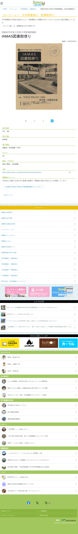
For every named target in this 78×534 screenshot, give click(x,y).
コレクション (13, 9)
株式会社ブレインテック (69, 520)
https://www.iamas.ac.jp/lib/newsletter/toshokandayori (21, 172)
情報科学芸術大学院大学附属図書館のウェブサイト (24, 187)
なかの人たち (5, 352)
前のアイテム (8, 195)
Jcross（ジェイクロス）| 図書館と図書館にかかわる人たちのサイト (39, 3)
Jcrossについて (6, 511)
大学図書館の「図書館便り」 (29, 9)
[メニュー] (3, 3)
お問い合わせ (44, 515)
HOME (5, 9)
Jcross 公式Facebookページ (28, 502)
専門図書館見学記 (7, 400)
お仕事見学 (5, 376)
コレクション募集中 (15, 292)
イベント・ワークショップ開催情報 (62, 292)
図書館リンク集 (39, 292)
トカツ (3, 472)
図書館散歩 (5, 448)
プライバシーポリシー (8, 515)
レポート (4, 424)
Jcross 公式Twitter (37, 502)
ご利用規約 (43, 511)
